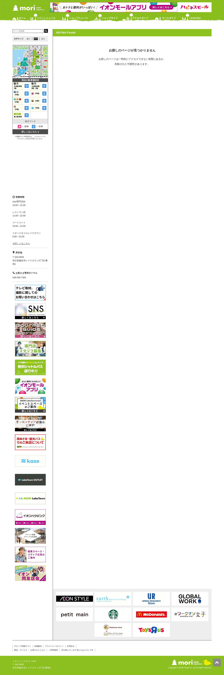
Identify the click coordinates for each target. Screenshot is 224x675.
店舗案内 (38, 646)
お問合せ (70, 646)
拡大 (43, 39)
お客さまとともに (37, 650)
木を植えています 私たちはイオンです (77, 650)
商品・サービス (20, 650)
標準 (36, 39)
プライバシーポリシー (54, 646)
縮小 (28, 39)
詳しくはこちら (29, 131)
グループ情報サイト (22, 646)
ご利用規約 (53, 650)
